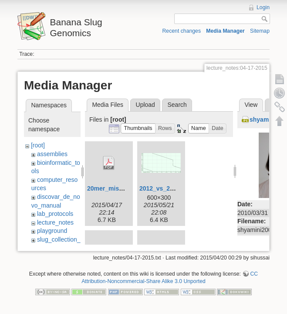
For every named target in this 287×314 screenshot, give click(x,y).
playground (52, 230)
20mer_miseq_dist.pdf (119, 188)
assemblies (52, 153)
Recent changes (181, 31)
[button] (138, 128)
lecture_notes (55, 222)
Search (176, 104)
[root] (38, 145)
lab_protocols (55, 213)
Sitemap (260, 31)
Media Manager (225, 31)
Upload (145, 104)
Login (263, 7)
